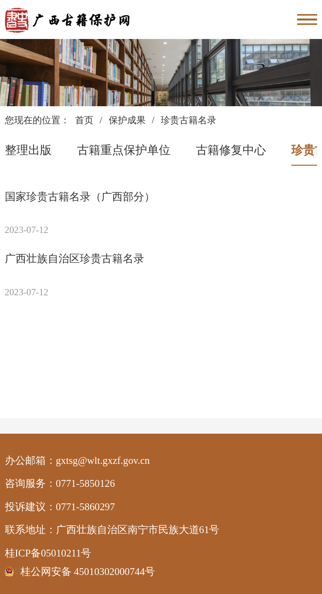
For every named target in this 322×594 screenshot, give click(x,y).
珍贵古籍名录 (188, 120)
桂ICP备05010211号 (70, 552)
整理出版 (28, 150)
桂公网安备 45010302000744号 (87, 571)
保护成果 (127, 120)
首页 (84, 120)
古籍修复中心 (231, 150)
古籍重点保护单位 (123, 150)
